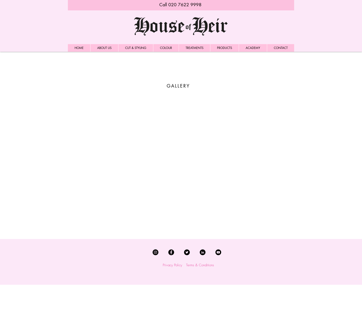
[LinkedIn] (202, 252)
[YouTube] (218, 252)
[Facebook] (171, 252)
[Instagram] (155, 252)
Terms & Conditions (200, 265)
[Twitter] (187, 252)
